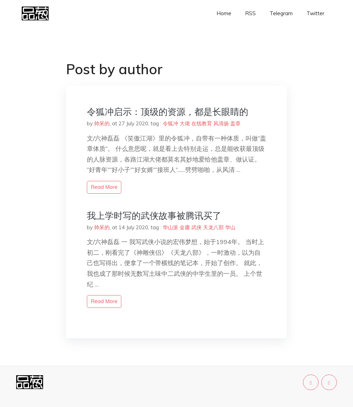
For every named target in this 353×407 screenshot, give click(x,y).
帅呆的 (102, 123)
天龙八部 (213, 227)
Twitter (315, 13)
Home (223, 13)
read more (104, 187)
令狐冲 (170, 123)
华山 (230, 227)
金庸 (185, 227)
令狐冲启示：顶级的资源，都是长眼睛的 (167, 111)
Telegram (281, 13)
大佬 (185, 123)
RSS (250, 13)
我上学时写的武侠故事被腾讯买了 (154, 215)
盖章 (235, 123)
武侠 (196, 227)
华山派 (170, 227)
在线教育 (201, 123)
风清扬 (221, 123)
